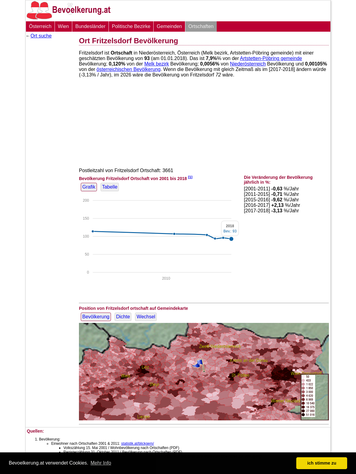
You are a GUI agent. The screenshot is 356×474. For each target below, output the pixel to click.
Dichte (123, 316)
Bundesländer (90, 26)
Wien (63, 26)
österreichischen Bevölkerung (129, 69)
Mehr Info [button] (101, 462)
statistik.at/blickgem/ (137, 443)
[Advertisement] (50, 132)
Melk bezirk (156, 63)
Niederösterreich (247, 63)
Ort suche (41, 35)
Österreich (40, 26)
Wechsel (146, 316)
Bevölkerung (95, 316)
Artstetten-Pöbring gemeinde (271, 58)
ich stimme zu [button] (321, 463)
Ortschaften (201, 26)
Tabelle (110, 186)
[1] (190, 177)
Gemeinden (169, 26)
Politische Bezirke (131, 26)
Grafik (88, 186)
